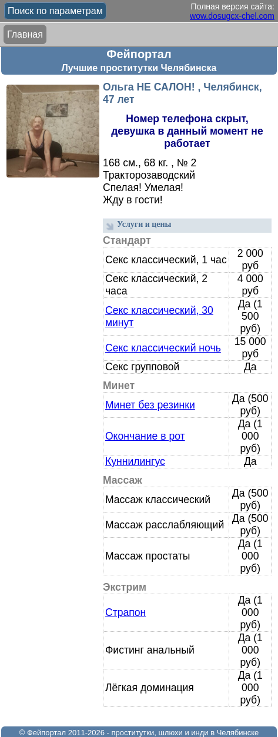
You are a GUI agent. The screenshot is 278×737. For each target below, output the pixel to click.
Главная (25, 34)
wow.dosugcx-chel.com (232, 16)
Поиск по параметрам (55, 11)
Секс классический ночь (163, 348)
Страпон (125, 612)
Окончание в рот (145, 436)
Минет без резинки (150, 405)
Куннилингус (135, 461)
